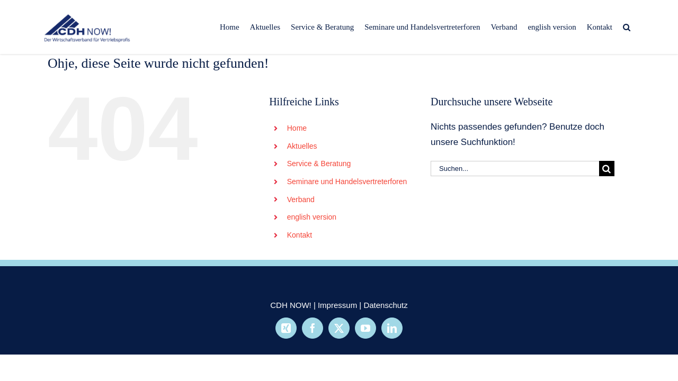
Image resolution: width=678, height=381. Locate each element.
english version (311, 217)
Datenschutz (385, 305)
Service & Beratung (319, 163)
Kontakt (299, 235)
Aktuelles (302, 146)
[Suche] (606, 168)
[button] (637, 27)
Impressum (337, 305)
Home (297, 128)
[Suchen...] (515, 168)
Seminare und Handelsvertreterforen (347, 181)
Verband (301, 199)
